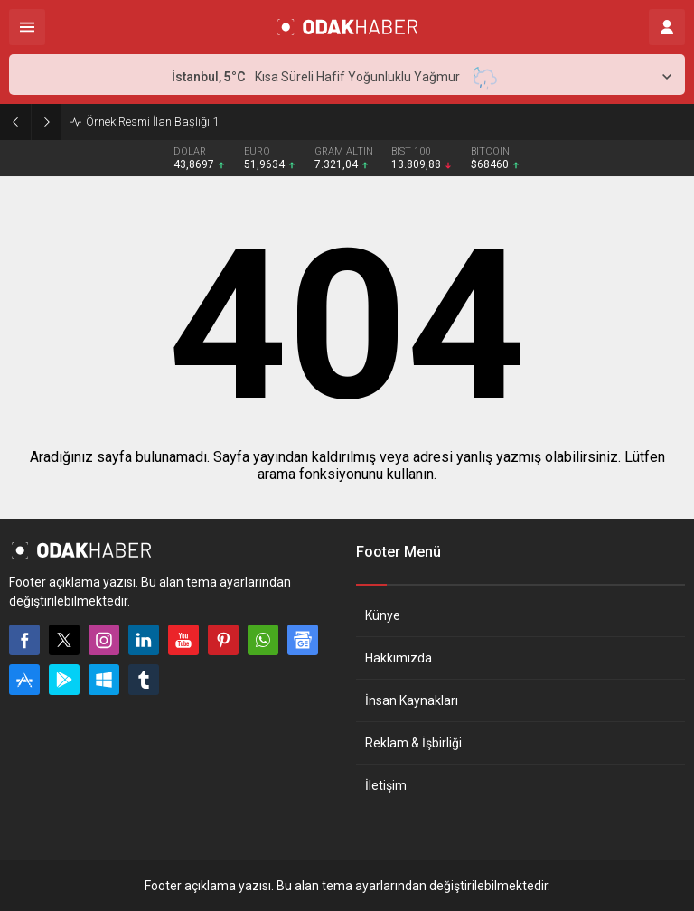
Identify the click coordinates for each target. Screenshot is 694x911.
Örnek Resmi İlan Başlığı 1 (152, 121)
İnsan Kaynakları (411, 700)
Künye (382, 615)
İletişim (386, 785)
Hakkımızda (398, 658)
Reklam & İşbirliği (413, 743)
